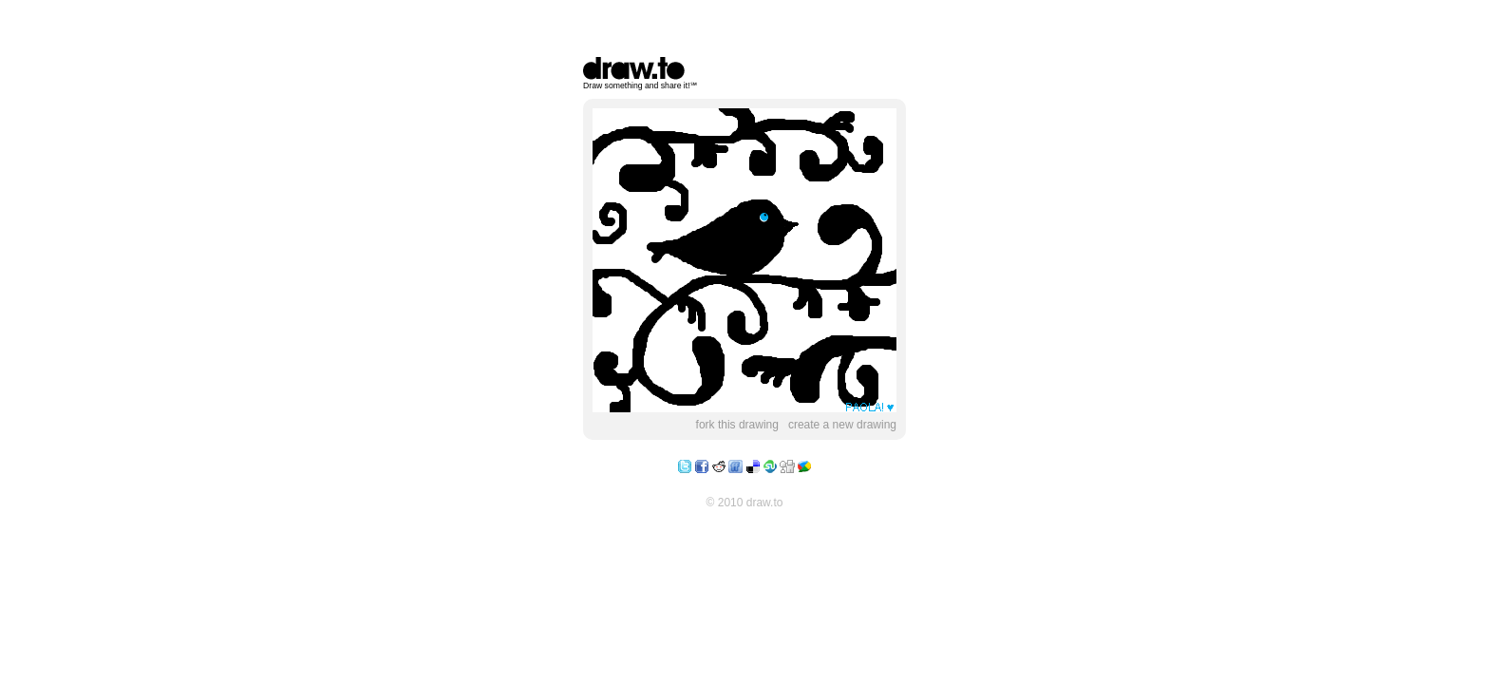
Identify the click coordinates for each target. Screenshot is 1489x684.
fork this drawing (737, 424)
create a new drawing (842, 424)
